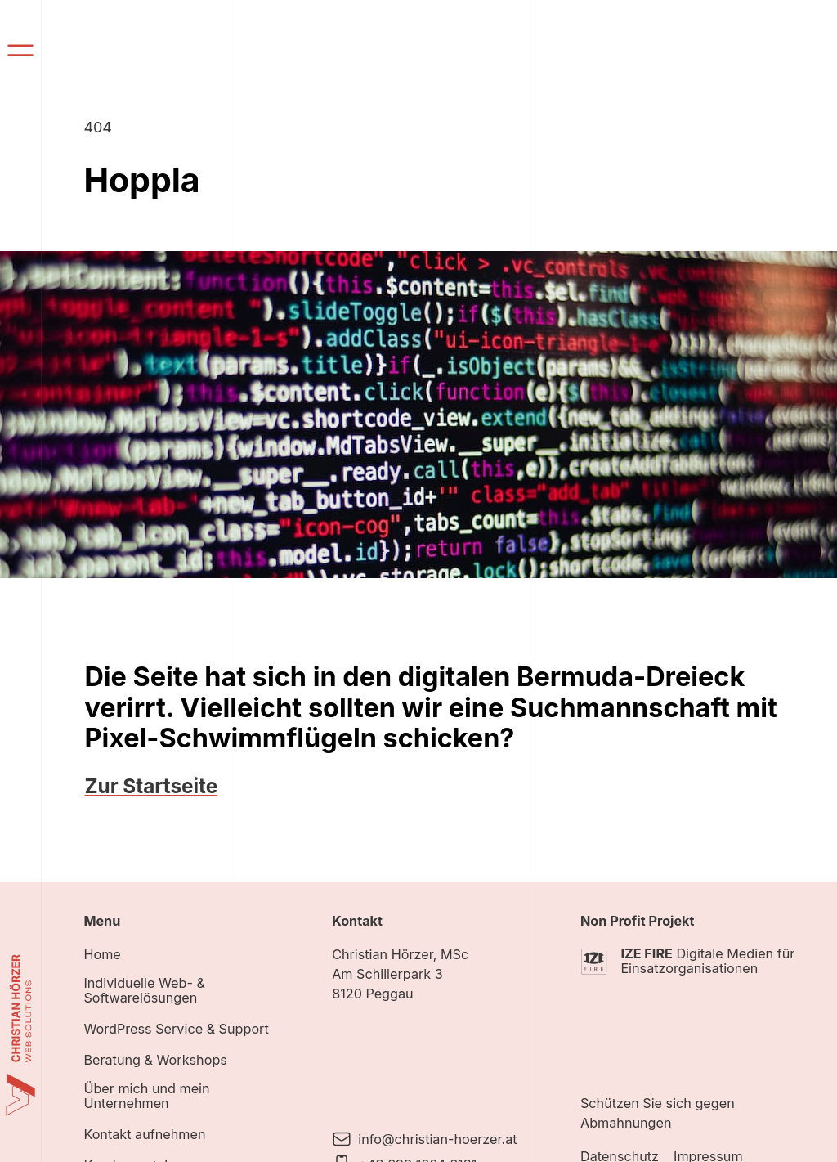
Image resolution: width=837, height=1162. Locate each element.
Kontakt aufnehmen (144, 1134)
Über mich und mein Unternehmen (146, 1096)
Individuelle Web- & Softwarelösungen (143, 991)
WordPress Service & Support (175, 1029)
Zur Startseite (150, 786)
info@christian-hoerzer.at (437, 1139)
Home (101, 954)
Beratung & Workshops (154, 1060)
